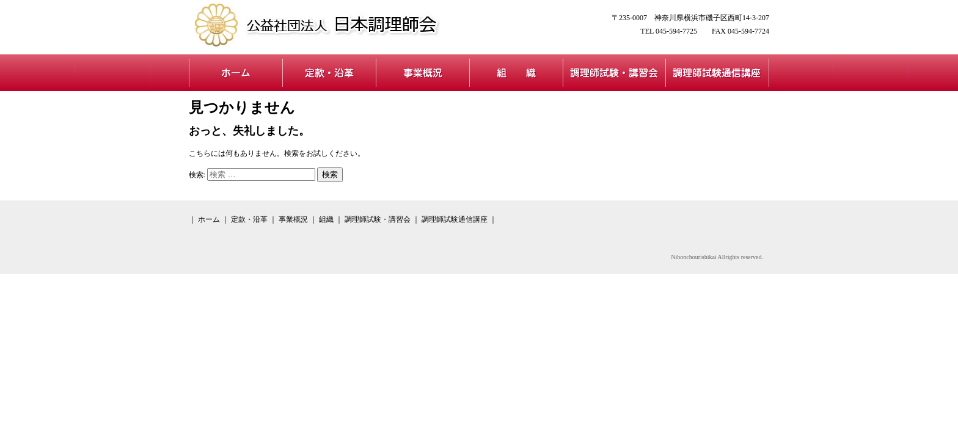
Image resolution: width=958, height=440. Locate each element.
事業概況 (422, 72)
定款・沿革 (329, 72)
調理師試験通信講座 (717, 72)
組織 (516, 72)
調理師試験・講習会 (614, 72)
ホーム (235, 72)
